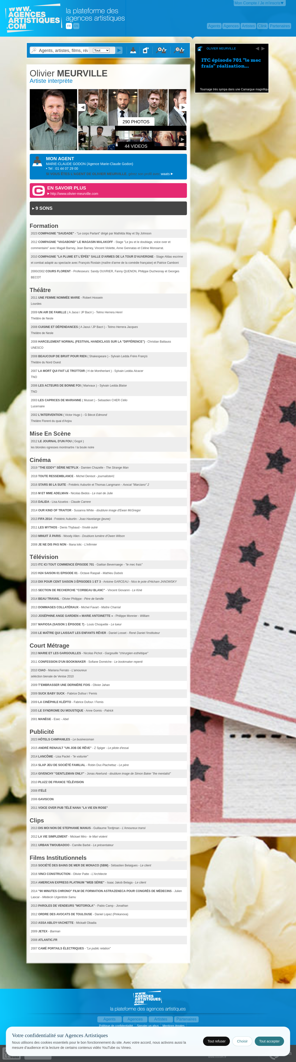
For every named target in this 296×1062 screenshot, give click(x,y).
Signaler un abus (148, 1026)
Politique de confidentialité (116, 1026)
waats (166, 174)
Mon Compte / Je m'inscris (257, 3)
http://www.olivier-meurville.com (74, 194)
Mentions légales (174, 1026)
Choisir (242, 1041)
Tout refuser (216, 1041)
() (110, 164)
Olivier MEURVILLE (221, 48)
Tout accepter (269, 1041)
